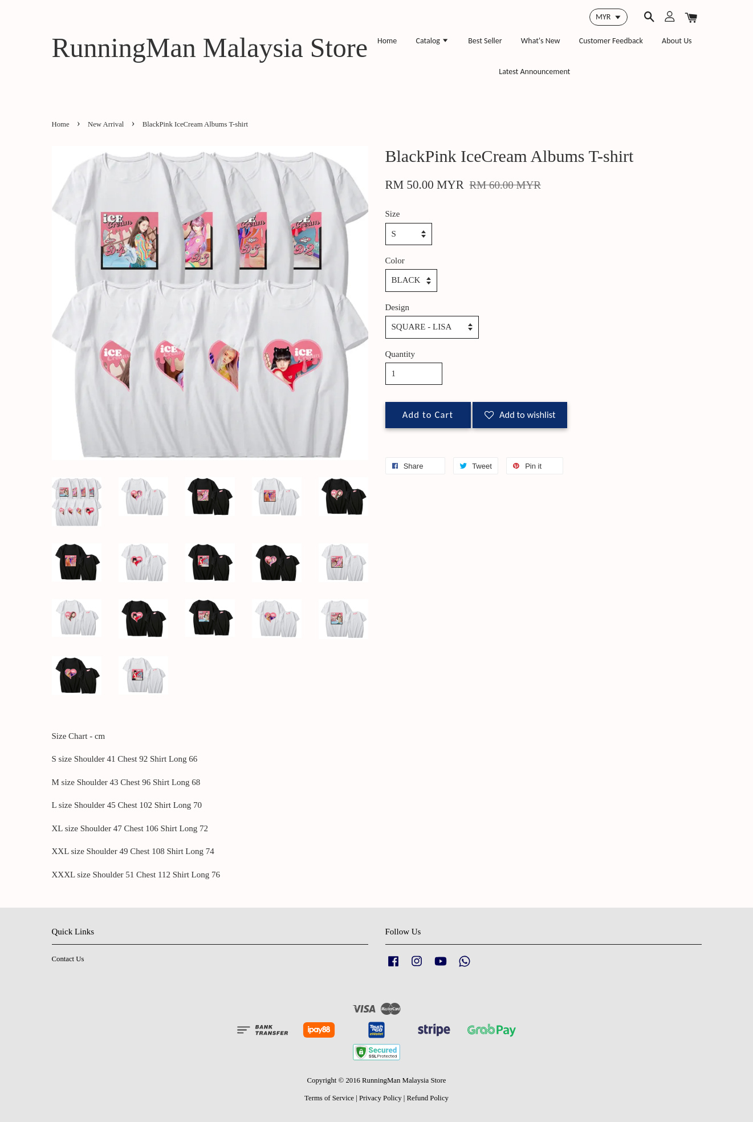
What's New (540, 41)
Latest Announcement (534, 71)
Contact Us (68, 959)
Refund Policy (428, 1098)
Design (397, 307)
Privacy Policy (380, 1098)
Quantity (400, 354)
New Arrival (106, 124)
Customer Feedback (611, 41)
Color (395, 260)
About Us (677, 41)
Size (392, 213)
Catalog (432, 41)
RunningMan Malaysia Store (210, 47)
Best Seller (485, 41)
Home (387, 41)
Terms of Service (329, 1098)
